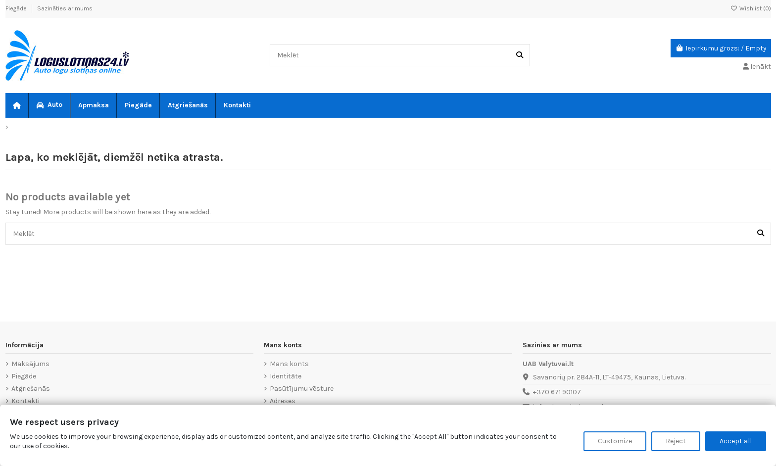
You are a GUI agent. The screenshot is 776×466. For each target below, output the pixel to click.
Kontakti (25, 401)
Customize (615, 441)
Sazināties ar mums (65, 8)
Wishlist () (750, 8)
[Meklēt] (519, 55)
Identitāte (285, 376)
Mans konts (289, 364)
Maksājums (30, 364)
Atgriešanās (30, 388)
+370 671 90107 (557, 392)
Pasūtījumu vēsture (302, 388)
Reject (676, 441)
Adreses (282, 401)
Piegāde (16, 8)
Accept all (736, 441)
